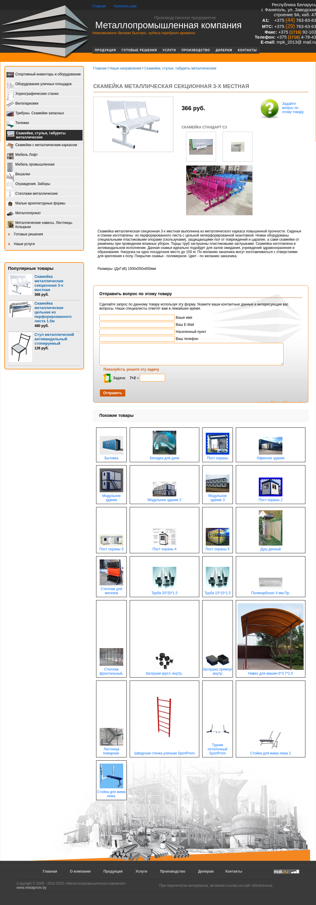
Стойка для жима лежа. (111, 792)
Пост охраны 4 (164, 547)
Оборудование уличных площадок (39, 84)
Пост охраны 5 (217, 547)
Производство (196, 50)
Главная (99, 6)
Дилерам (224, 50)
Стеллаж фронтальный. (111, 670)
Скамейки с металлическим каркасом (41, 145)
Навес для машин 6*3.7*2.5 (270, 672)
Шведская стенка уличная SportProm (164, 751)
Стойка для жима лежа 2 (270, 751)
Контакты (247, 50)
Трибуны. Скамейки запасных (35, 113)
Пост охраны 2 (270, 498)
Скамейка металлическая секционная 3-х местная (48, 283)
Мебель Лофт (22, 155)
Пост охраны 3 (111, 547)
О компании (80, 871)
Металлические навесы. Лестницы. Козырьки (39, 225)
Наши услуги (20, 244)
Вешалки (18, 174)
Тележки (17, 123)
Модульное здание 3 (217, 496)
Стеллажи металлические (32, 193)
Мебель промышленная (30, 164)
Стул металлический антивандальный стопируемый (54, 339)
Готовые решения (139, 50)
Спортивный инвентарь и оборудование (43, 74)
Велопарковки (22, 103)
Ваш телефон (148, 339)
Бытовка (111, 456)
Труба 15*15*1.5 (217, 591)
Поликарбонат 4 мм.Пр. (270, 591)
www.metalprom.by (31, 888)
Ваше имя (145, 318)
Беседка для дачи (164, 456)
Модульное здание (111, 496)
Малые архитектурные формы (35, 203)
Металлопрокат (23, 213)
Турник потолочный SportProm (217, 747)
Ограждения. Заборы (28, 184)
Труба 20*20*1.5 (164, 591)
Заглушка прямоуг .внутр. (218, 670)
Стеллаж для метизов (111, 589)
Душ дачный (270, 547)
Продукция (105, 50)
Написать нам (124, 6)
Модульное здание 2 (165, 498)
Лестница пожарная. (111, 749)
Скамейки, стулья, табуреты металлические (36, 135)
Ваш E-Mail (146, 325)
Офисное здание (270, 456)
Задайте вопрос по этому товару (281, 108)
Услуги (169, 50)
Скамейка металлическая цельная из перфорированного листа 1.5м (53, 312)
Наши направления (125, 68)
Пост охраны (217, 456)
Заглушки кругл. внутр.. (164, 672)
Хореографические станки (32, 94)
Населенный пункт (152, 332)
